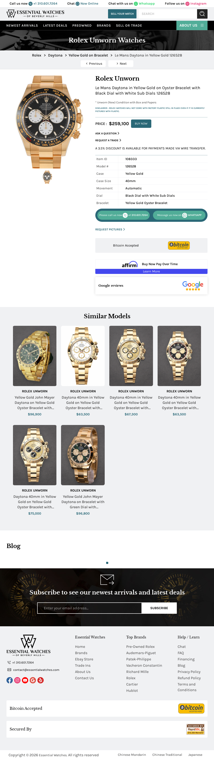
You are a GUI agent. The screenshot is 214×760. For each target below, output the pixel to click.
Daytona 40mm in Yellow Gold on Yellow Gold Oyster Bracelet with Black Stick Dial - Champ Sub (179, 403)
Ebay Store (84, 659)
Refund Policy (189, 678)
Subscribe (159, 608)
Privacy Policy (189, 671)
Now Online (86, 3)
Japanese (195, 755)
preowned (82, 25)
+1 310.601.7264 (42, 3)
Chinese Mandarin (132, 755)
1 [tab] (107, 563)
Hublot (132, 690)
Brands (104, 25)
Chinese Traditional (167, 755)
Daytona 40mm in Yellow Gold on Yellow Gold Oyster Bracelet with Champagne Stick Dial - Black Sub (34, 502)
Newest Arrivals (22, 25)
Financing (186, 659)
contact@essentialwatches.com (33, 670)
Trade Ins (82, 665)
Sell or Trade (129, 25)
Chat (182, 646)
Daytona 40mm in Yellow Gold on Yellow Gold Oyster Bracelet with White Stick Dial (83, 403)
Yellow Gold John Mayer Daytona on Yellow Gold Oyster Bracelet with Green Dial (35, 403)
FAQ (181, 653)
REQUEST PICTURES (110, 229)
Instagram (195, 3)
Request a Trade (108, 140)
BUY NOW (141, 123)
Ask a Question (107, 133)
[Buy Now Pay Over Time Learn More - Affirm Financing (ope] (151, 266)
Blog (181, 665)
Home (80, 646)
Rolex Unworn (34, 391)
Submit (202, 14)
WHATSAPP (179, 215)
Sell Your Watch (122, 13)
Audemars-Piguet (141, 653)
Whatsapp (144, 3)
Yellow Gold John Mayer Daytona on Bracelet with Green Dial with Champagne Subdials (82, 502)
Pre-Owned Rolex (140, 646)
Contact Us (84, 678)
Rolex (130, 678)
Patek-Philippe (138, 659)
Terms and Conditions (187, 687)
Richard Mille (137, 671)
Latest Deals (55, 25)
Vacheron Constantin (144, 665)
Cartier (132, 684)
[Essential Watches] (35, 13)
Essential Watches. (53, 755)
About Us (192, 25)
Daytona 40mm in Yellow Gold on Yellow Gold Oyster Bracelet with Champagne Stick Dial (131, 403)
